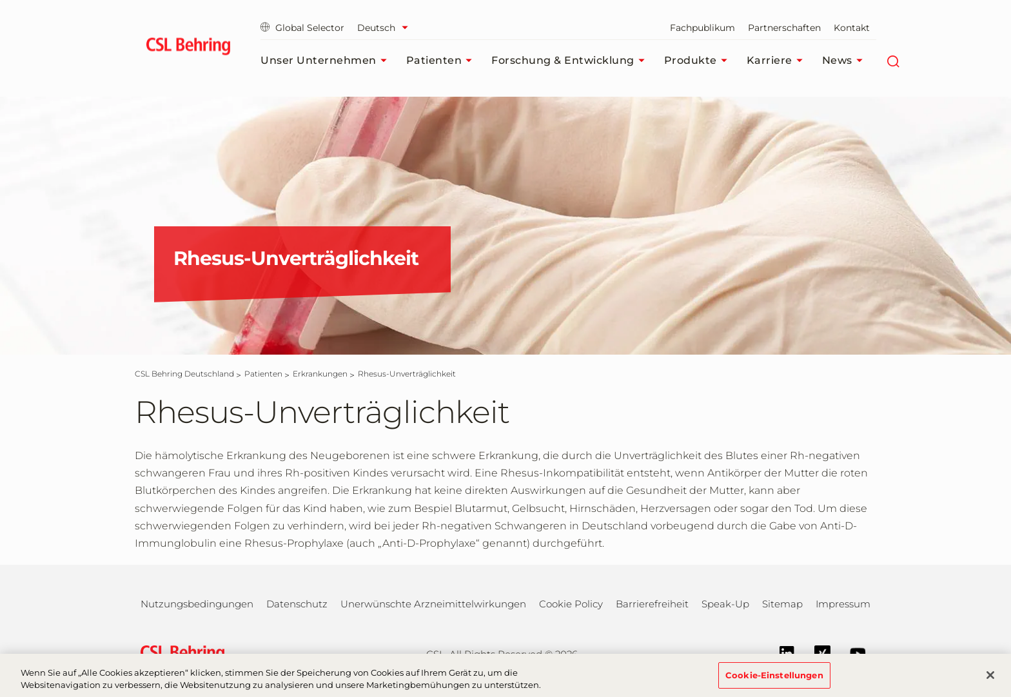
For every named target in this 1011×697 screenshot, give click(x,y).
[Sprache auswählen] (386, 27)
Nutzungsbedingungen (197, 604)
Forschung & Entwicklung (571, 60)
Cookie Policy (571, 604)
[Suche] (893, 60)
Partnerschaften (784, 28)
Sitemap (782, 604)
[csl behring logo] (179, 653)
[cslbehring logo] (188, 48)
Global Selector (302, 28)
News (845, 60)
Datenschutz (297, 604)
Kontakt (852, 28)
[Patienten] (263, 373)
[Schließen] (990, 682)
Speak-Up (725, 604)
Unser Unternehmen (326, 60)
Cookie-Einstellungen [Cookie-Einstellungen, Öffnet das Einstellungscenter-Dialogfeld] (774, 682)
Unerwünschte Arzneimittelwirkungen (433, 604)
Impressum (843, 604)
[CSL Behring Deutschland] (184, 373)
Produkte (699, 60)
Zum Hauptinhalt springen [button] (0, 0)
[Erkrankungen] (320, 373)
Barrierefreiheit (652, 604)
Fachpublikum (702, 28)
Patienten (442, 60)
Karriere (778, 60)
